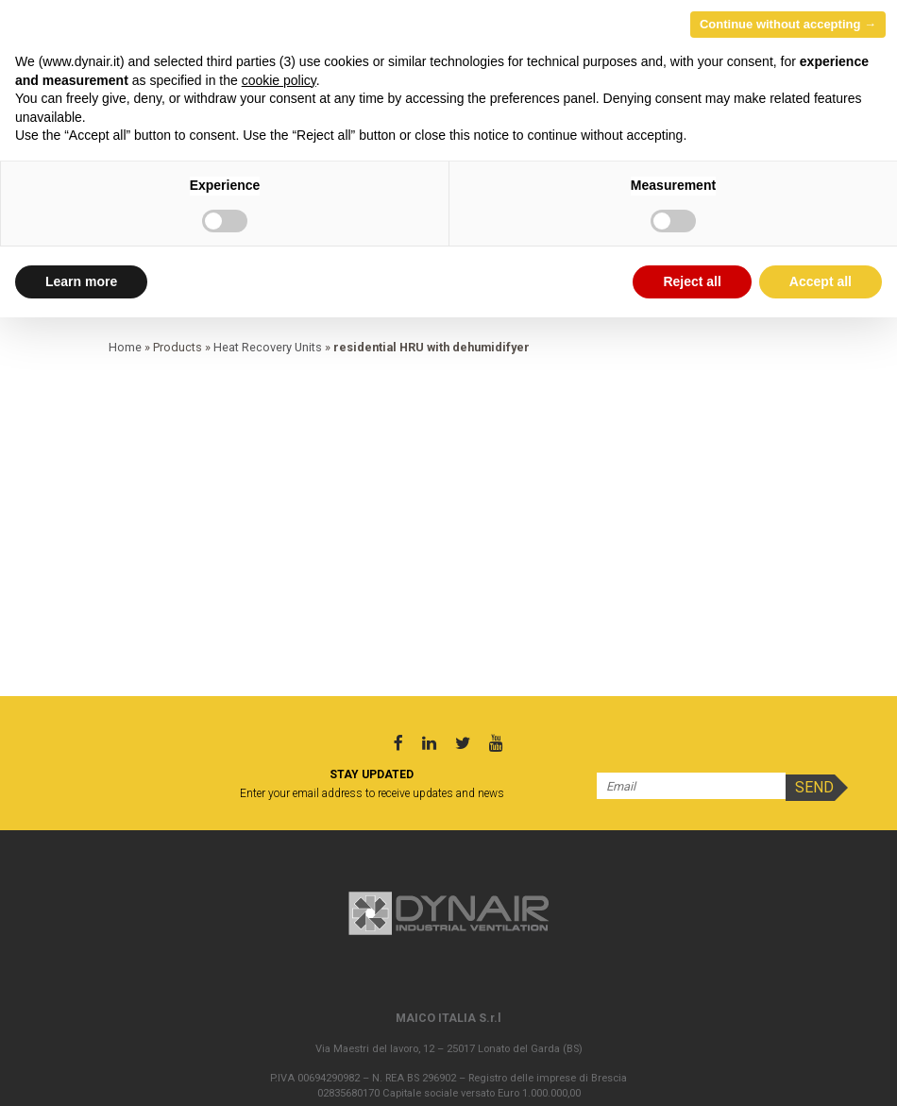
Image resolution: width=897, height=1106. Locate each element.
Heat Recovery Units (267, 347)
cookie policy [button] (279, 80)
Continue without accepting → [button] (788, 24)
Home (125, 347)
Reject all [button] (691, 281)
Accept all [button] (820, 281)
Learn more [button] (81, 281)
